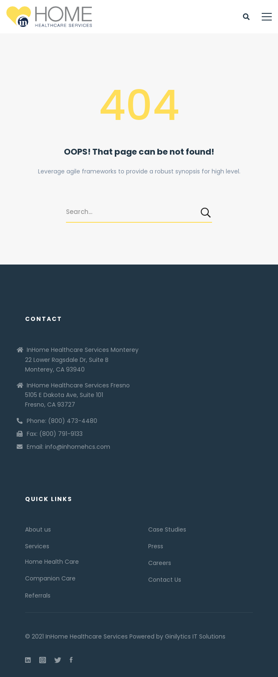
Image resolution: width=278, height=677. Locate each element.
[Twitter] (58, 660)
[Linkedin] (28, 660)
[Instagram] (42, 660)
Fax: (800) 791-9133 (55, 434)
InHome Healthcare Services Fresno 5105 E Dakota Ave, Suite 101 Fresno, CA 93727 (77, 395)
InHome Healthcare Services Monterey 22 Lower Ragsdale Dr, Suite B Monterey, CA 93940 (82, 359)
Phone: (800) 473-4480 (62, 421)
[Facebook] (71, 660)
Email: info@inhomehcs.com (68, 447)
